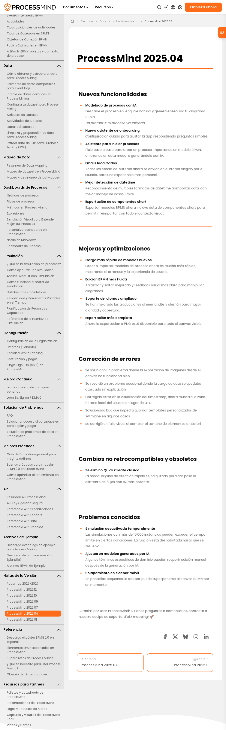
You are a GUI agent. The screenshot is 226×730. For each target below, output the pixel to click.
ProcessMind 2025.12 (22, 589)
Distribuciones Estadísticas (26, 292)
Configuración (32, 333)
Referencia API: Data (22, 521)
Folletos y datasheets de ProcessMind (25, 694)
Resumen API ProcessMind (26, 497)
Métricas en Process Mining (27, 207)
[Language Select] (173, 7)
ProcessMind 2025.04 (22, 613)
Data (32, 65)
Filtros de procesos (21, 201)
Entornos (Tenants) (21, 347)
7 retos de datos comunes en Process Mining (29, 96)
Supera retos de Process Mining (30, 658)
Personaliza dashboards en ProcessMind (27, 232)
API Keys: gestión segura (25, 503)
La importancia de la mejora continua (28, 389)
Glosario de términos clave (27, 674)
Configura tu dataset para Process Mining (33, 106)
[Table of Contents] (222, 32)
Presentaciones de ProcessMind (30, 703)
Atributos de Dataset (22, 115)
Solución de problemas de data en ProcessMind (32, 434)
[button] (196, 636)
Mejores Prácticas (32, 446)
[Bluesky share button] (185, 636)
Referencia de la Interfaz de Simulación (27, 321)
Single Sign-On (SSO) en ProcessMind (25, 367)
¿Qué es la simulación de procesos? (34, 264)
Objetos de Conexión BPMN (27, 39)
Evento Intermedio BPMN (25, 15)
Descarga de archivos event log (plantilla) (30, 557)
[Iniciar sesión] (166, 7)
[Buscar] (159, 7)
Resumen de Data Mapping (27, 165)
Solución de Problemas (32, 407)
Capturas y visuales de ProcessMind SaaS (33, 717)
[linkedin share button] (206, 636)
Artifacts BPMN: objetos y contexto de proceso (32, 53)
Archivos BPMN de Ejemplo (26, 565)
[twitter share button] (175, 636)
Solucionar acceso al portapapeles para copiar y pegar (33, 423)
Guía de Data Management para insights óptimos (31, 456)
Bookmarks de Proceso (24, 246)
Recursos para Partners (32, 684)
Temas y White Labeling (25, 353)
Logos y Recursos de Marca (27, 709)
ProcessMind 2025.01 (22, 619)
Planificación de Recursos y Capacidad (27, 310)
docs (103, 21)
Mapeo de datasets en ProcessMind (33, 171)
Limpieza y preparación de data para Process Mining (30, 135)
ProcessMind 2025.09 (22, 601)
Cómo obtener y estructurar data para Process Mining (32, 76)
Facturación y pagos (22, 359)
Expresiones (15, 213)
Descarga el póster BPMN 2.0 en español (30, 639)
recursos (87, 21)
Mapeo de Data (32, 157)
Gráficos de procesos (23, 195)
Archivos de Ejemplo (32, 537)
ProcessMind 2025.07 (22, 607)
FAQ (10, 415)
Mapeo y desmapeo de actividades (33, 177)
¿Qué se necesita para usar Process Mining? (34, 666)
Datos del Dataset (20, 127)
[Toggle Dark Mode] (180, 7)
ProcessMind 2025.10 (22, 595)
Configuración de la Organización (32, 341)
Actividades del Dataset (24, 121)
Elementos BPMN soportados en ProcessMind (30, 650)
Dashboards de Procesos (32, 187)
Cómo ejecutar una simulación (30, 270)
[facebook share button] (165, 636)
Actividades (15, 21)
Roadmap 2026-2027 (23, 583)
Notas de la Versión (32, 575)
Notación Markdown (21, 240)
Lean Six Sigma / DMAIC (24, 397)
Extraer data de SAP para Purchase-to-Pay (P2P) (33, 145)
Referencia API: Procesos (25, 527)
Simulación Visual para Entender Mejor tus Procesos (31, 221)
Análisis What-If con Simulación (30, 276)
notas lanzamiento (125, 21)
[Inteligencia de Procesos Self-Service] (30, 7)
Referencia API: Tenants (24, 515)
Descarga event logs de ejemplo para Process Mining (31, 547)
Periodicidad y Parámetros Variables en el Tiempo (33, 300)
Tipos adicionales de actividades (31, 27)
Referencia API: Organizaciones (30, 509)
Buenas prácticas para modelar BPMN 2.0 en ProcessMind (30, 466)
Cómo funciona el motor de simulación (28, 284)
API (32, 489)
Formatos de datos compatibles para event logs (31, 86)
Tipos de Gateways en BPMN (28, 33)
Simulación (32, 255)
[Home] (72, 21)
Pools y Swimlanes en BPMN (27, 45)
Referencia (32, 629)
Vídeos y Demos (19, 725)
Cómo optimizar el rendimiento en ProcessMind (33, 477)
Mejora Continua (32, 379)
